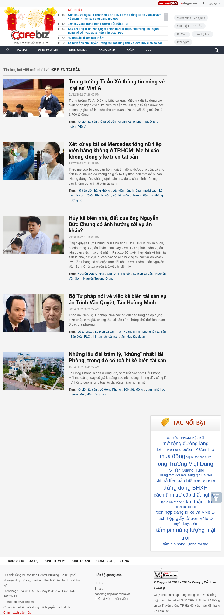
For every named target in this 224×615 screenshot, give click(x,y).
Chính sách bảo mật (17, 612)
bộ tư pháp (84, 331)
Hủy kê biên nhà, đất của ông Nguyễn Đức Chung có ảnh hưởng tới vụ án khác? (114, 224)
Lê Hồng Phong (110, 389)
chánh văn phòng (130, 121)
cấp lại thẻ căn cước (198, 457)
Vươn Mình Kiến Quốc (191, 18)
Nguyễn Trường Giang (98, 278)
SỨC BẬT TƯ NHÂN (190, 26)
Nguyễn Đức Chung (90, 273)
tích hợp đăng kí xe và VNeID (185, 512)
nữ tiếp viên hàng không (93, 190)
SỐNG (131, 50)
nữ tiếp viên (121, 195)
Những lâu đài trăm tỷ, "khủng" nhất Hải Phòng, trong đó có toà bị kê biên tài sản (117, 357)
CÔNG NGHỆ (107, 50)
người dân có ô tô (185, 506)
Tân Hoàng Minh (128, 331)
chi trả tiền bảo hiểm (175, 480)
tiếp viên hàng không (127, 190)
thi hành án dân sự (105, 336)
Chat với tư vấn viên (111, 599)
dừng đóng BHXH (185, 487)
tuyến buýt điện (185, 524)
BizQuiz (182, 34)
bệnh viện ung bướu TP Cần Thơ (185, 449)
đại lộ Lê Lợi (206, 481)
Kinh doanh (81, 561)
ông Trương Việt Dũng (185, 464)
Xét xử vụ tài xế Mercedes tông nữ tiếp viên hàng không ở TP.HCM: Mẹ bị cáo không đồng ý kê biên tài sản (115, 150)
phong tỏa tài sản (154, 331)
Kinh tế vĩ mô (56, 561)
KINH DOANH (78, 50)
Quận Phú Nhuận (98, 195)
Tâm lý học (202, 34)
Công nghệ (105, 561)
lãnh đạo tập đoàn (133, 336)
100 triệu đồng (133, 389)
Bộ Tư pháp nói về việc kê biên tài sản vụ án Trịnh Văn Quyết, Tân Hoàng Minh (117, 299)
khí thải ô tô (199, 502)
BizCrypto (183, 42)
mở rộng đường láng (185, 443)
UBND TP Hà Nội (119, 273)
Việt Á (82, 126)
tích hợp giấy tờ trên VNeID (185, 518)
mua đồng (172, 456)
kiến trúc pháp (95, 394)
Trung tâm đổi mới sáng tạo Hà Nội (185, 475)
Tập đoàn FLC (80, 336)
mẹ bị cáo (149, 190)
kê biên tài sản (87, 121)
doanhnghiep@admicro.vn (112, 594)
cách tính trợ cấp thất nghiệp (185, 495)
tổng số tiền (108, 121)
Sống (124, 561)
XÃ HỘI (22, 50)
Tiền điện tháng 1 (172, 502)
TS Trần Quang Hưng (185, 470)
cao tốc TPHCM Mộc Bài (185, 438)
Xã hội (34, 561)
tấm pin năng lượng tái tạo (185, 544)
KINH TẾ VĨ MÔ (48, 50)
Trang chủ (15, 561)
